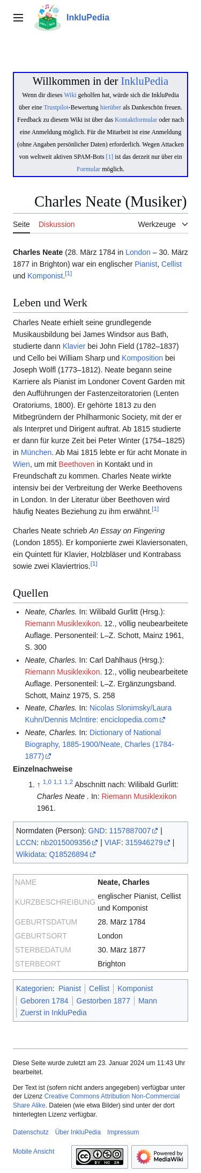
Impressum (123, 1132)
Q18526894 (68, 854)
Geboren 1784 (44, 1000)
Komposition (142, 358)
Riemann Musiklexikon (62, 623)
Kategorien (34, 988)
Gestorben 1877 (103, 1000)
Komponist (45, 276)
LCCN (26, 842)
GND (96, 830)
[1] (110, 156)
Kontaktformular (136, 119)
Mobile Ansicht (33, 1151)
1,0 (47, 782)
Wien (21, 464)
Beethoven (77, 464)
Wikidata (30, 854)
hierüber (110, 107)
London (138, 252)
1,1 (58, 782)
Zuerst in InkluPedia (53, 1012)
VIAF (113, 842)
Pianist (146, 264)
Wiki (70, 95)
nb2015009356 (66, 842)
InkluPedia (144, 81)
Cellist (171, 264)
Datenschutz (31, 1132)
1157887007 (130, 830)
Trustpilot (56, 107)
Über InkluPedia (78, 1132)
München (36, 452)
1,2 (68, 782)
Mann (147, 1000)
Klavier (74, 346)
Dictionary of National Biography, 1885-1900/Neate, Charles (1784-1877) (99, 744)
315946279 (144, 842)
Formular (88, 169)
